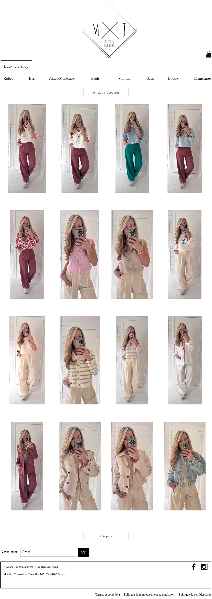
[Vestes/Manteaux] (61, 78)
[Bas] (31, 78)
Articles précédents (106, 93)
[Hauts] (95, 78)
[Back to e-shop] (16, 66)
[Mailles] (124, 78)
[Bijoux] (173, 78)
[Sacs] (150, 78)
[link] (208, 54)
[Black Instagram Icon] (204, 566)
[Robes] (8, 78)
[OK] (83, 552)
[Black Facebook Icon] (193, 566)
